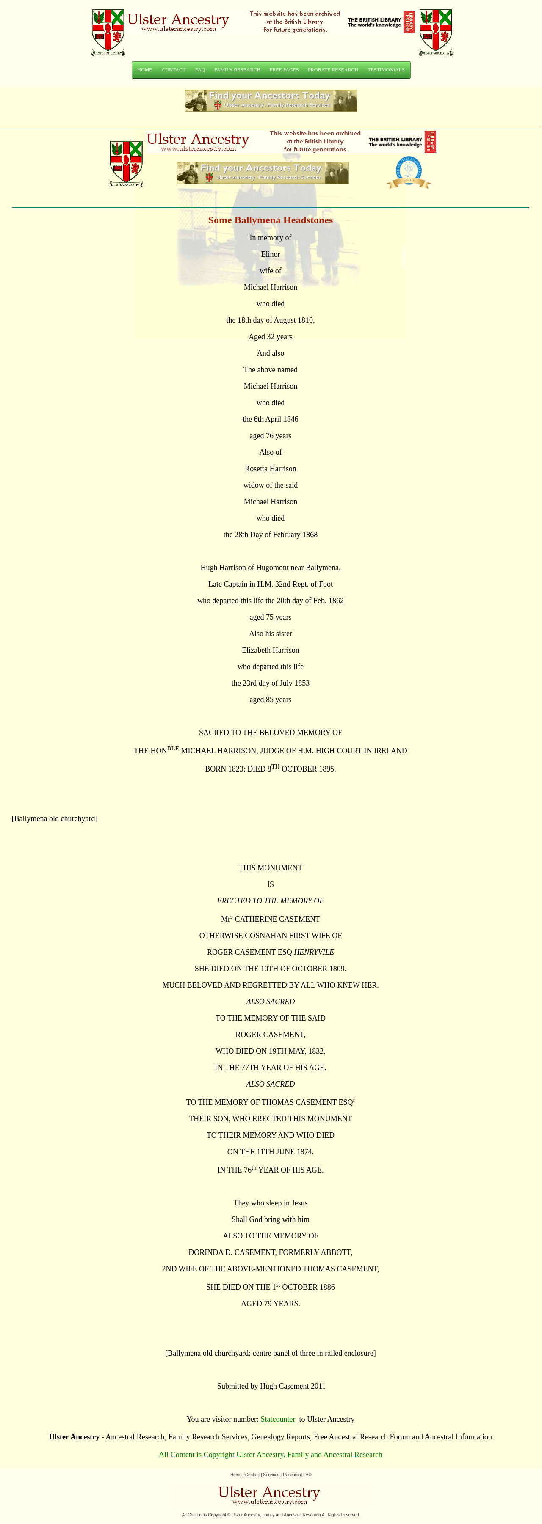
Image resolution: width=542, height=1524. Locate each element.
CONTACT (174, 70)
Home (236, 1474)
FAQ (200, 70)
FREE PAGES (284, 70)
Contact (252, 1474)
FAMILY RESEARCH (237, 70)
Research (292, 1474)
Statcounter (278, 1419)
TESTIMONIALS (386, 70)
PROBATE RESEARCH (333, 70)
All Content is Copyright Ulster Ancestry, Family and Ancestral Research (270, 1454)
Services (271, 1474)
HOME (144, 70)
